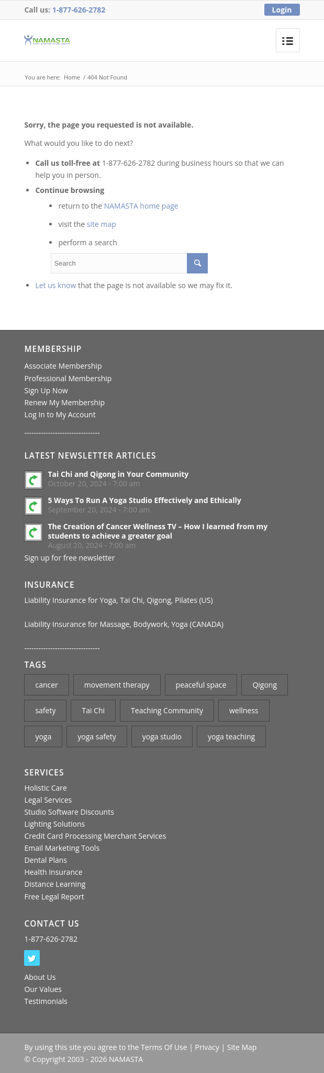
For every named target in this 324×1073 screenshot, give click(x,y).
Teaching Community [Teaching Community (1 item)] (167, 710)
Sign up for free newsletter (69, 558)
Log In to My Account (59, 414)
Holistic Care (45, 788)
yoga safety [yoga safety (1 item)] (96, 736)
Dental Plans (45, 860)
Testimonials (45, 1001)
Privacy (207, 1047)
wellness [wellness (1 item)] (244, 710)
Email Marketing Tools (61, 848)
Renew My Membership (64, 402)
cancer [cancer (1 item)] (46, 685)
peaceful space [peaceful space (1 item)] (201, 685)
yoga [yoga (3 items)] (43, 736)
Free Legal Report (54, 896)
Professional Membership (67, 378)
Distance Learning (54, 884)
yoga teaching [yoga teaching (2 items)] (231, 736)
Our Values (43, 989)
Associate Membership (63, 366)
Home (72, 77)
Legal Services (48, 800)
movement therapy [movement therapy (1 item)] (117, 685)
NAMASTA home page (141, 206)
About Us (39, 977)
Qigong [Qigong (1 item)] (264, 685)
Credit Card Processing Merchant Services (95, 836)
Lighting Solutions (54, 824)
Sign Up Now (46, 390)
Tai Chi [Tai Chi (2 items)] (93, 710)
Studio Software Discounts (69, 812)
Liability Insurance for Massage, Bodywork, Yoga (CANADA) (123, 624)
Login (282, 10)
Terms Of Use (164, 1047)
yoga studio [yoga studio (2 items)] (162, 736)
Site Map (242, 1047)
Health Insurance (53, 872)
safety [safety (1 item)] (45, 710)
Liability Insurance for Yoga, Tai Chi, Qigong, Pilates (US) (118, 600)
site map (101, 224)
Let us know (55, 285)
